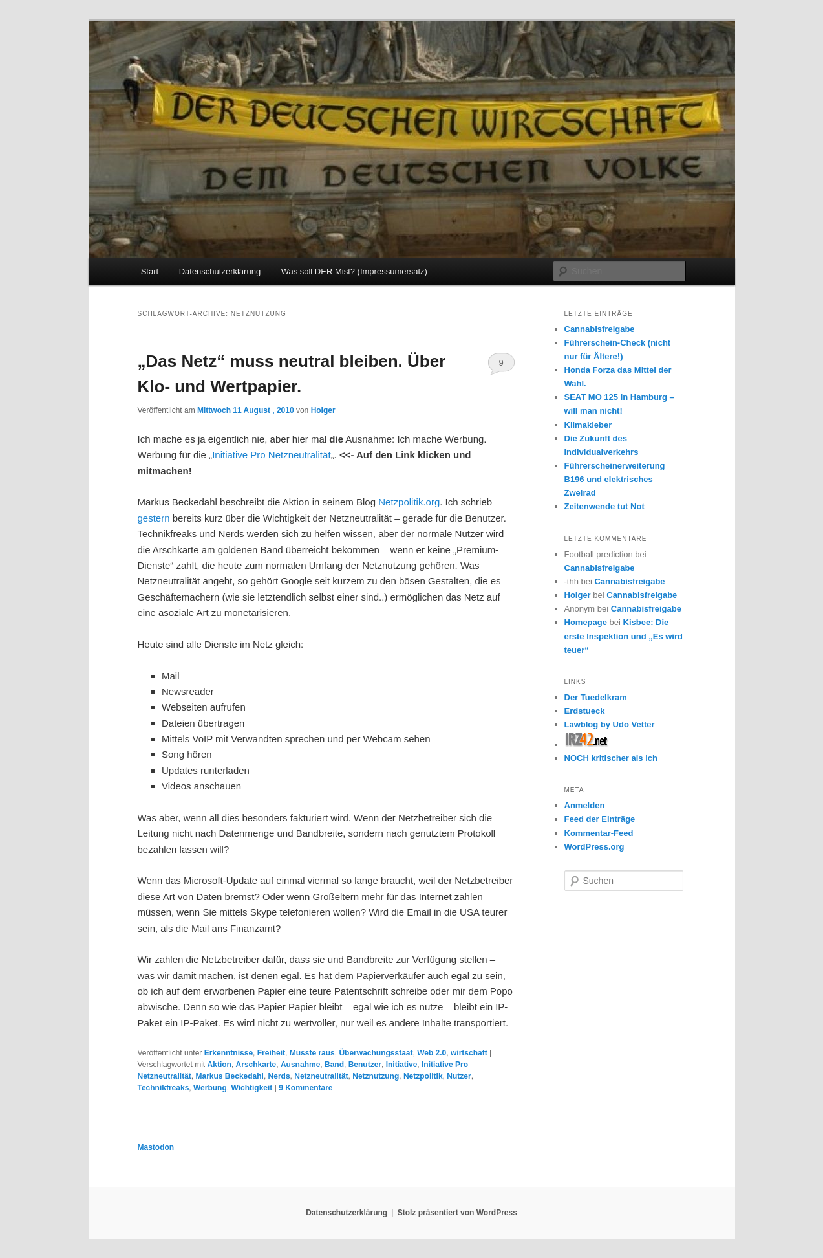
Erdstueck (584, 711)
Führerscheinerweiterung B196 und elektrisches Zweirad (614, 479)
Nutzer (459, 1076)
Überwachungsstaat (375, 1052)
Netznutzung (375, 1076)
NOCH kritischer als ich (611, 758)
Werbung (210, 1087)
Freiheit (271, 1052)
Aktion (219, 1064)
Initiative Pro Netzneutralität (271, 454)
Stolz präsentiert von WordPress (457, 1212)
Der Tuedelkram (595, 697)
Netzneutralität (321, 1076)
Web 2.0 (431, 1052)
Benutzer (364, 1064)
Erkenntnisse (228, 1052)
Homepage (585, 622)
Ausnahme (300, 1064)
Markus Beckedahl (230, 1076)
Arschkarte (256, 1064)
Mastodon (156, 1147)
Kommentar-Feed (599, 833)
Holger (323, 410)
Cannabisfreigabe (599, 329)
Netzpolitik (423, 1076)
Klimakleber (588, 425)
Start (149, 271)
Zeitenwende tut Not (604, 506)
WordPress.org (594, 847)
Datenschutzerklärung (220, 271)
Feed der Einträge (600, 819)
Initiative (402, 1064)
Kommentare (305, 1087)
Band (334, 1064)
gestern (154, 518)
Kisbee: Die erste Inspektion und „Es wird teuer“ (623, 635)
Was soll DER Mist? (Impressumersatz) (354, 271)
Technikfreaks (163, 1087)
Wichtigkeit (251, 1087)
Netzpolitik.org (409, 501)
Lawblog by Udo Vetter (609, 724)
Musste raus (312, 1052)
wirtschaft (469, 1052)
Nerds (279, 1076)
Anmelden (584, 805)
